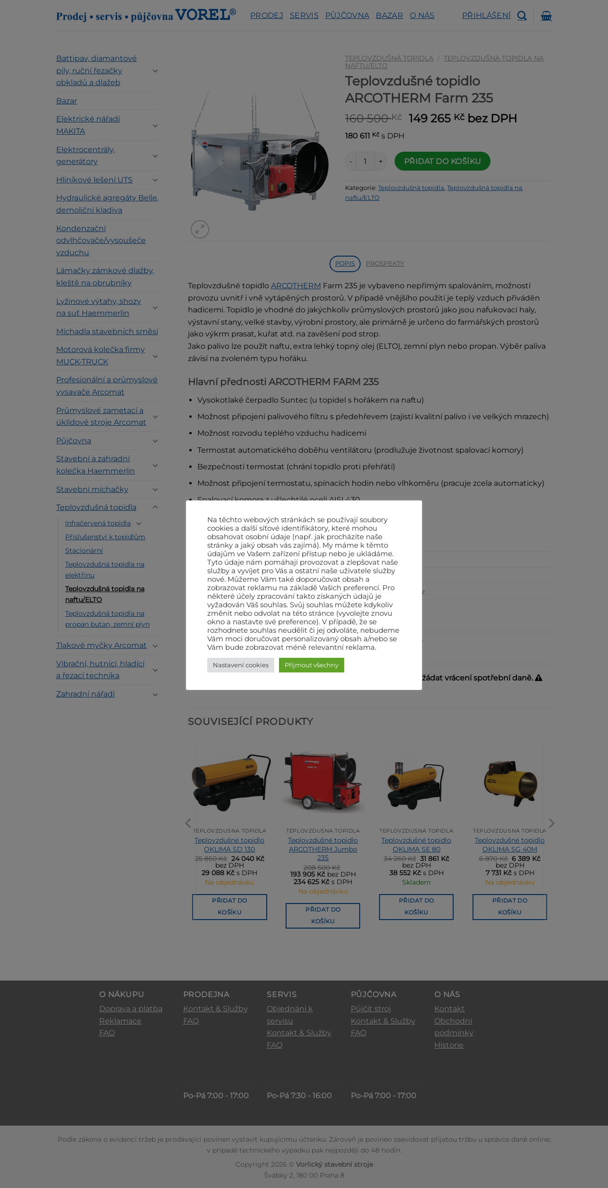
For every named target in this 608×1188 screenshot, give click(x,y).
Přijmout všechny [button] (311, 665)
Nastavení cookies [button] (241, 665)
